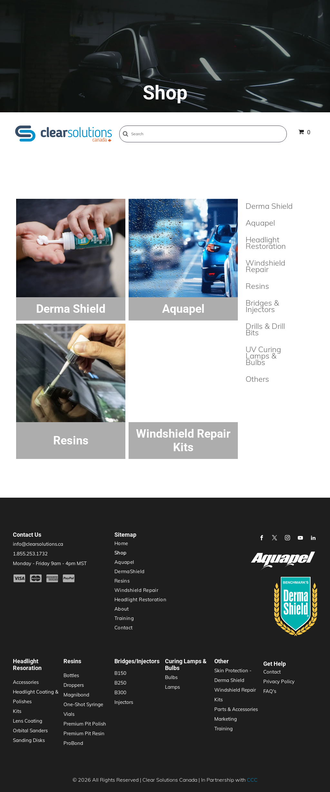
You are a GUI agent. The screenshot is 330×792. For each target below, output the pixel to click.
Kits (17, 711)
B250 (120, 683)
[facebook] (262, 538)
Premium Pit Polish (84, 724)
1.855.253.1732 (30, 554)
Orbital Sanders (30, 730)
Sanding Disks (29, 740)
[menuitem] (162, 543)
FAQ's (269, 691)
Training (223, 729)
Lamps (172, 687)
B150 (120, 673)
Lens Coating (27, 721)
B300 (120, 692)
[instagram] (287, 538)
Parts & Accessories (236, 709)
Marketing (225, 719)
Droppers (73, 685)
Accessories (26, 682)
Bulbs (171, 677)
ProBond (73, 743)
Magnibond (76, 695)
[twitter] (274, 538)
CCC (252, 780)
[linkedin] (313, 538)
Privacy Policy (279, 681)
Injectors (123, 702)
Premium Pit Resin (83, 733)
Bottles (71, 675)
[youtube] (300, 538)
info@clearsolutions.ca (38, 544)
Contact (272, 672)
